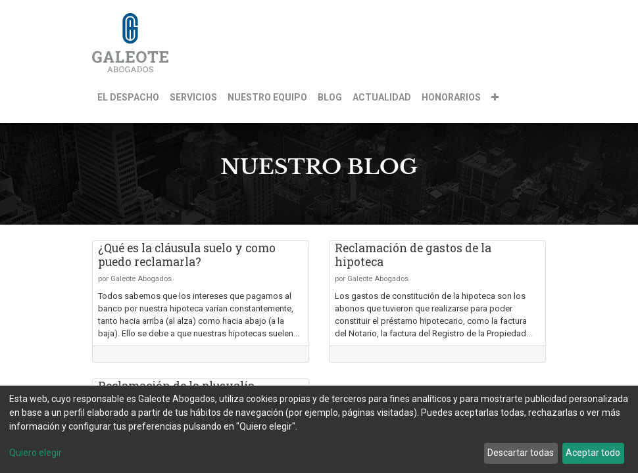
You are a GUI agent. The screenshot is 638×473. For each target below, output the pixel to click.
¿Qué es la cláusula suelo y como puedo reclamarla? (187, 255)
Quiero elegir (35, 452)
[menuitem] (128, 97)
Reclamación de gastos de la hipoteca (413, 255)
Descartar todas (520, 452)
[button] (495, 97)
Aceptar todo (593, 452)
